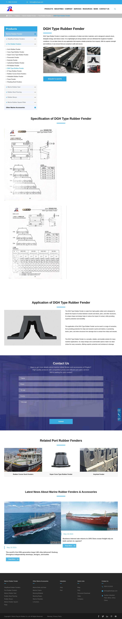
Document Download (83, 592)
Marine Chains (37, 589)
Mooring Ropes (37, 595)
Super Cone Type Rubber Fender (17, 54)
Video (79, 595)
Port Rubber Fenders (44, 15)
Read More (13, 560)
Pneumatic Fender (12, 57)
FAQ (78, 589)
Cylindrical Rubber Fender (15, 63)
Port (61, 589)
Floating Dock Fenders (14, 82)
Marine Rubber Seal (14, 87)
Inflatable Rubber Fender (14, 76)
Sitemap (49, 615)
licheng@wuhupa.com (36, 2)
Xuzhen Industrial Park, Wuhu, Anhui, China (110, 597)
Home (10, 15)
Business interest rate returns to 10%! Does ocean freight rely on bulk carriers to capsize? (90, 538)
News (96, 9)
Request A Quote (55, 79)
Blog (78, 586)
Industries (59, 9)
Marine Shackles (38, 598)
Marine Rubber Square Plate (17, 102)
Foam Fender (11, 79)
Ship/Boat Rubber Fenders (16, 39)
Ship (61, 586)
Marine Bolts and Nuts (39, 586)
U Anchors (36, 601)
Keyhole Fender (11, 60)
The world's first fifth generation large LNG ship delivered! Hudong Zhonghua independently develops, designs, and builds (29, 552)
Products (49, 9)
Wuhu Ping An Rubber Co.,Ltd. (21, 615)
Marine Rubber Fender (29, 15)
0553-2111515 (12, 2)
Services (77, 9)
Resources (87, 9)
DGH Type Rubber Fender (62, 15)
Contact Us (104, 9)
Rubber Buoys (12, 97)
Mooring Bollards (38, 592)
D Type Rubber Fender (14, 71)
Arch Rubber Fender (13, 49)
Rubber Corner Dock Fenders (16, 73)
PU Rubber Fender (12, 65)
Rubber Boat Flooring (15, 92)
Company (69, 9)
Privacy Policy (57, 615)
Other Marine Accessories (15, 107)
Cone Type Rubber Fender (15, 52)
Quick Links (80, 580)
